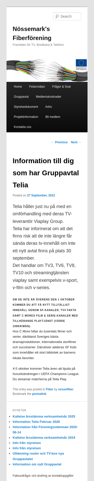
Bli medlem (52, 117)
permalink (39, 394)
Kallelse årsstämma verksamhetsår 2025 (44, 416)
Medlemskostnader (48, 96)
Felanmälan (37, 86)
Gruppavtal (21, 96)
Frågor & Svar (61, 86)
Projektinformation (26, 117)
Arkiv (48, 107)
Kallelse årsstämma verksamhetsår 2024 (44, 437)
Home (18, 86)
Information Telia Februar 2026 (36, 422)
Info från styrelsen (27, 443)
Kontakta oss (22, 127)
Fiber (49, 389)
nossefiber (65, 389)
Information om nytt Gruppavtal (37, 464)
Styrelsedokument (26, 107)
